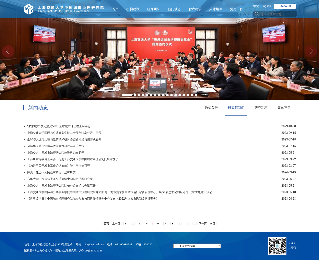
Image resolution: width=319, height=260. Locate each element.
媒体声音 (284, 108)
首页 (115, 9)
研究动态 (261, 108)
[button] (127, 95)
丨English (265, 6)
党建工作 (236, 9)
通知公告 (211, 108)
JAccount (285, 6)
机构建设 (132, 9)
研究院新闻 (236, 108)
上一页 (116, 223)
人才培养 (215, 9)
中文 (256, 6)
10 (187, 223)
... (194, 223)
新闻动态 (174, 9)
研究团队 (153, 9)
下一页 (203, 223)
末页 (212, 223)
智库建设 (195, 9)
